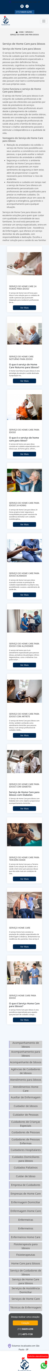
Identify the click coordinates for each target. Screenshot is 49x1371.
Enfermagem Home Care (25, 1211)
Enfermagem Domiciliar (25, 1202)
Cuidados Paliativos (26, 1167)
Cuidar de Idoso (25, 1176)
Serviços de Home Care (25, 1299)
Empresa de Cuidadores (25, 1185)
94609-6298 (27, 1329)
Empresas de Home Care (26, 1193)
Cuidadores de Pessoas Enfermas (25, 1141)
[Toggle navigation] (43, 21)
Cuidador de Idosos (26, 1106)
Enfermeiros (25, 1228)
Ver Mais (24, 307)
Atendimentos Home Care (25, 1088)
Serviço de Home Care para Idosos (25, 1281)
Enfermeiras (25, 1219)
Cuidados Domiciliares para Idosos (25, 1158)
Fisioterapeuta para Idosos (26, 1246)
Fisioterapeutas (25, 1254)
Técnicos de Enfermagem (25, 1307)
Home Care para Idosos (25, 1263)
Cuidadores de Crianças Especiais (25, 1123)
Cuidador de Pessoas (26, 1114)
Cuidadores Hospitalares (26, 1150)
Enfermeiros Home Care (25, 1237)
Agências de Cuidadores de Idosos (25, 1071)
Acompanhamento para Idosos (25, 1053)
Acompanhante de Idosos (25, 1062)
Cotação (25, 1323)
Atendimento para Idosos (25, 1079)
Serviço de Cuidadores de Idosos (25, 1272)
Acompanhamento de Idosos (25, 1044)
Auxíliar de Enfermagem (26, 1097)
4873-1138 (27, 1334)
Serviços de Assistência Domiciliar (26, 1290)
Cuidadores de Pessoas (25, 1132)
